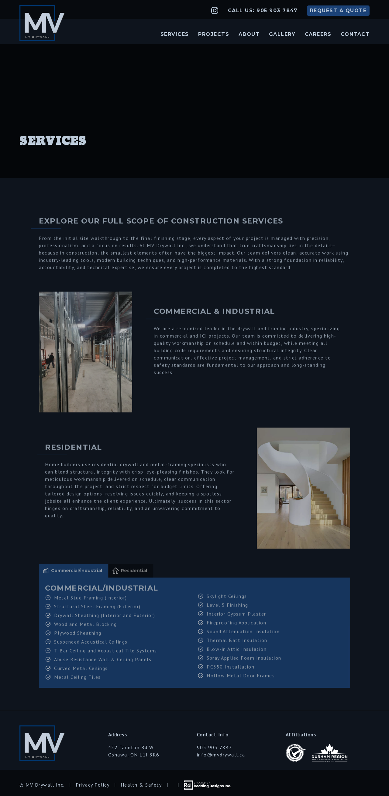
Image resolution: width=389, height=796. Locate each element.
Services (174, 34)
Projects (213, 34)
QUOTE (338, 10)
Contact (355, 34)
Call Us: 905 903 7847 (263, 10)
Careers (318, 34)
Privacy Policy (92, 785)
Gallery (282, 34)
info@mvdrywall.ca (221, 755)
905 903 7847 (214, 747)
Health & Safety (141, 785)
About (249, 34)
